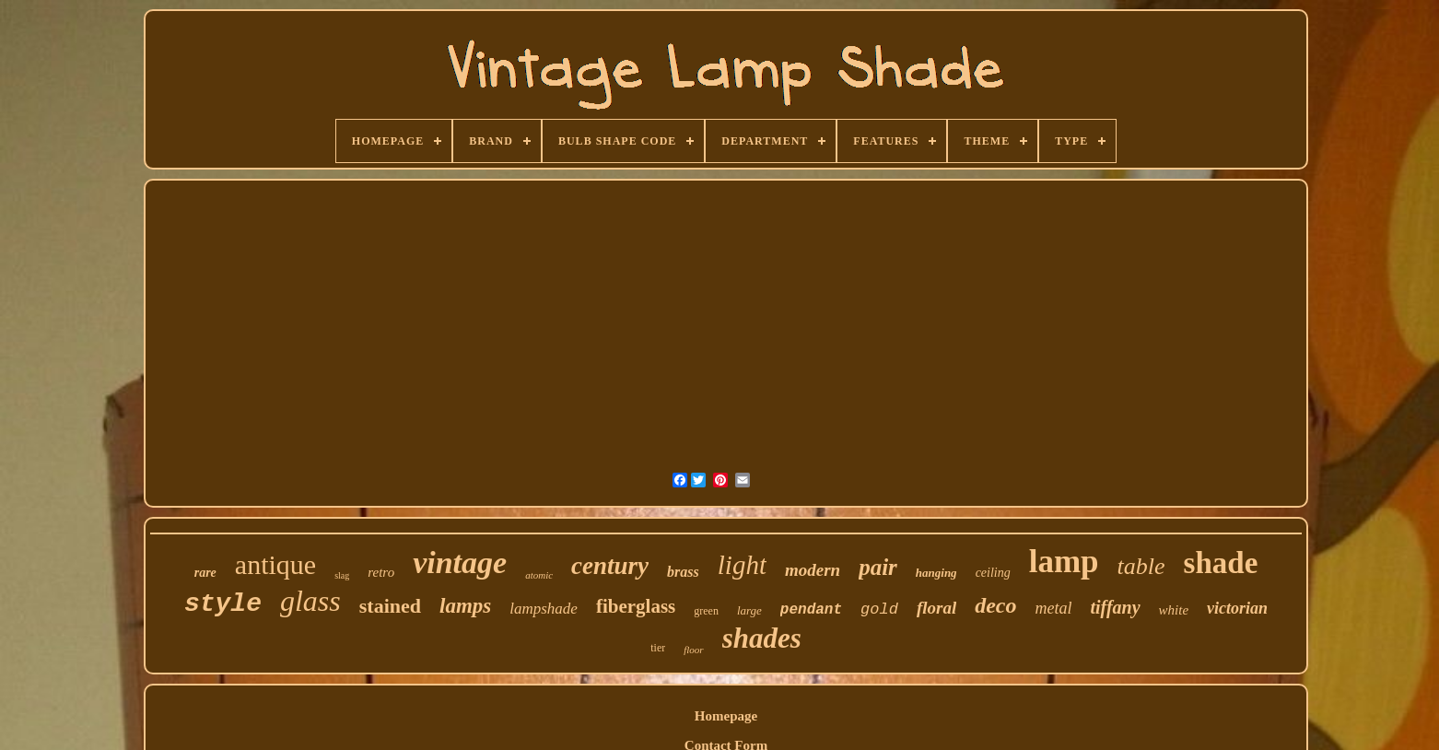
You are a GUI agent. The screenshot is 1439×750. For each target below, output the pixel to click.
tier (657, 647)
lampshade (543, 608)
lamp (1064, 562)
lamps (465, 605)
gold (879, 609)
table (1141, 566)
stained (390, 605)
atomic (539, 574)
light (742, 565)
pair (878, 567)
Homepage (726, 716)
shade (1221, 563)
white (1174, 610)
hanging (936, 573)
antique (275, 564)
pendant (811, 610)
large (749, 610)
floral (936, 607)
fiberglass (635, 606)
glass (310, 600)
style (223, 604)
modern (812, 570)
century (610, 566)
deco (995, 605)
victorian (1237, 608)
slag (341, 575)
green (706, 610)
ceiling (993, 573)
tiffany (1115, 607)
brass (683, 572)
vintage (460, 562)
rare (205, 573)
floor (693, 649)
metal (1053, 608)
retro (381, 572)
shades (761, 638)
